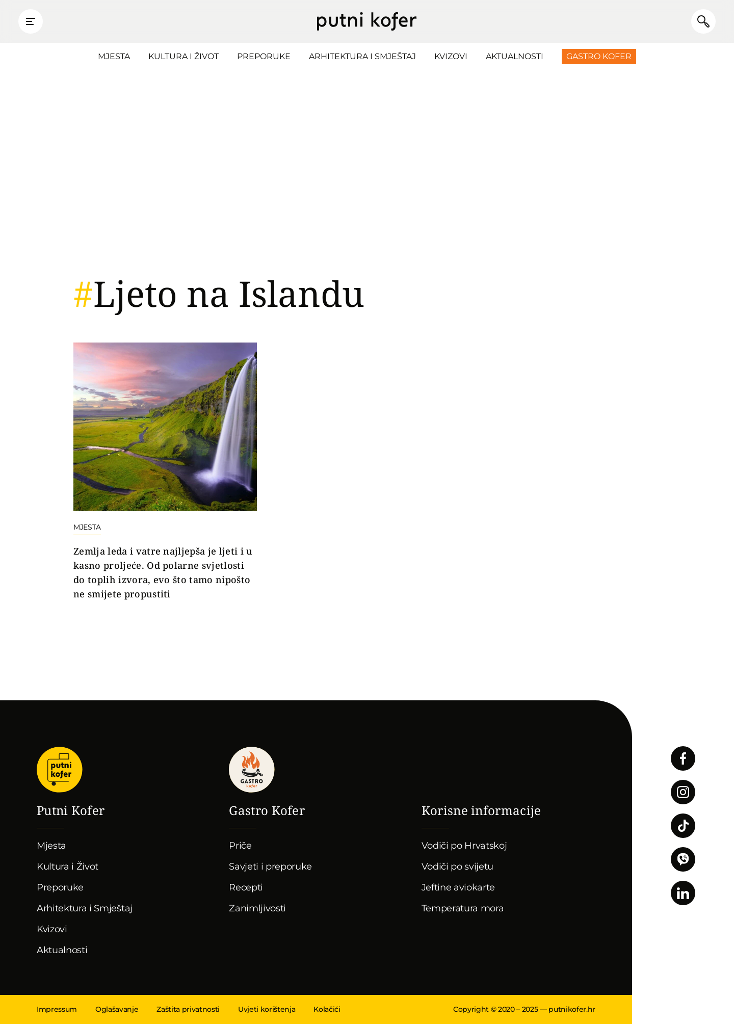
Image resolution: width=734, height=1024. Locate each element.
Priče (240, 845)
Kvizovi (450, 56)
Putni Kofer (366, 21)
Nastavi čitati (165, 472)
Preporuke (264, 56)
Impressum (57, 1009)
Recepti (246, 887)
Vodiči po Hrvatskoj (464, 845)
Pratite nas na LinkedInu (683, 893)
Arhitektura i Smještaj (362, 56)
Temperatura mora (463, 908)
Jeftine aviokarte (458, 887)
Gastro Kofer (599, 56)
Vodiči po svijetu (458, 866)
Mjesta (114, 56)
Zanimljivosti (257, 908)
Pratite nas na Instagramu (683, 792)
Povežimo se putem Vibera (683, 859)
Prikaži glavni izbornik (30, 21)
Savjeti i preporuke (270, 866)
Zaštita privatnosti (188, 1009)
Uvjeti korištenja (266, 1009)
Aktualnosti (514, 56)
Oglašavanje (116, 1009)
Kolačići (326, 1009)
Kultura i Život (183, 56)
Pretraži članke (703, 21)
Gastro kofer (252, 770)
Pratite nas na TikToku (683, 825)
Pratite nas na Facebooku (683, 758)
